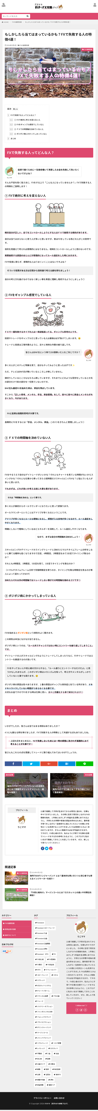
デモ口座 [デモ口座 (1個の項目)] (56, 997)
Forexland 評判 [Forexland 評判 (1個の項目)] (42, 950)
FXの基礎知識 (17, 22)
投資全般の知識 (11, 931)
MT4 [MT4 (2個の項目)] (38, 971)
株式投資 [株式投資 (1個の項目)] (57, 1070)
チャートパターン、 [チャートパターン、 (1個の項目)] (44, 992)
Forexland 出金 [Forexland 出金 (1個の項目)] (42, 940)
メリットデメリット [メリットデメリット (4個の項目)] (44, 1039)
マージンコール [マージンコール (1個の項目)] (42, 1034)
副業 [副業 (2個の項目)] (48, 1060)
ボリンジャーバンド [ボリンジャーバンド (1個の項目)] (44, 1028)
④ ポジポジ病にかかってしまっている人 (28, 134)
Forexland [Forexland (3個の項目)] (40, 924)
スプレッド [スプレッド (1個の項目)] (41, 981)
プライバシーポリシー (42, 1099)
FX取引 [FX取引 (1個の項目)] (39, 966)
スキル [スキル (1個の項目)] (55, 976)
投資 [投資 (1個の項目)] (47, 1070)
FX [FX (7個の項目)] (55, 955)
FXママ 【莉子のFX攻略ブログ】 (56, 1105)
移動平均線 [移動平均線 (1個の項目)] (41, 1081)
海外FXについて (11, 937)
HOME (6, 22)
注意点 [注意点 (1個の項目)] (48, 1076)
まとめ (11, 138)
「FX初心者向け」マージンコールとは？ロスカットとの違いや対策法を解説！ (61, 895)
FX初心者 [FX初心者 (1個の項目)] (40, 960)
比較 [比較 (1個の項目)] (38, 1076)
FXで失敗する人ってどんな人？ (21, 115)
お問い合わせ (59, 1099)
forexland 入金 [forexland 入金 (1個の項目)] (42, 934)
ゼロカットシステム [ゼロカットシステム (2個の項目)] (44, 987)
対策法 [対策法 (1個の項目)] (52, 1065)
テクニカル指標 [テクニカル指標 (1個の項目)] (42, 997)
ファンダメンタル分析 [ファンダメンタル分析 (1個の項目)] (44, 1013)
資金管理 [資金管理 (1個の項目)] (40, 1086)
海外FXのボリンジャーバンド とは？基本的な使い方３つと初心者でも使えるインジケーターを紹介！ (61, 878)
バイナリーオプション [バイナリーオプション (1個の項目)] (44, 1008)
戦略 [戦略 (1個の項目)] (38, 1070)
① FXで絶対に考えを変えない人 (24, 120)
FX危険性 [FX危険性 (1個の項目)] (52, 960)
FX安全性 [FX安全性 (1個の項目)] (51, 966)
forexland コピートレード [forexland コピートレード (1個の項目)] (46, 929)
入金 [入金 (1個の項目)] (48, 1055)
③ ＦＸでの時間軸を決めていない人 (26, 129)
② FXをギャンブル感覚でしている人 (26, 124)
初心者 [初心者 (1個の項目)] (39, 1060)
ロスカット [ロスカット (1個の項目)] (54, 1049)
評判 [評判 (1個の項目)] (51, 1081)
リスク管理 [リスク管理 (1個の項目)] (57, 1044)
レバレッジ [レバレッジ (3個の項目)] (41, 1049)
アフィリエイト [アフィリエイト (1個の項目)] (51, 971)
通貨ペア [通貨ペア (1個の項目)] (52, 1086)
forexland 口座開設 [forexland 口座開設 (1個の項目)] (43, 945)
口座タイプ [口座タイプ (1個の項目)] (41, 1065)
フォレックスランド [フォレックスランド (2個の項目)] (44, 1018)
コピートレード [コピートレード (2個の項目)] (42, 976)
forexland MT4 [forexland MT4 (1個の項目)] (42, 955)
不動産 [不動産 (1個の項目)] (39, 1055)
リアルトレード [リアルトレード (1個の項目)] (42, 1044)
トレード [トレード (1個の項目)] (40, 1002)
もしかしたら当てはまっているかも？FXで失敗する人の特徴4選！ (48, 22)
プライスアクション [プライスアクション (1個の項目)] (44, 1023)
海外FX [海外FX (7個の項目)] (58, 1076)
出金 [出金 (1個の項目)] (57, 1055)
